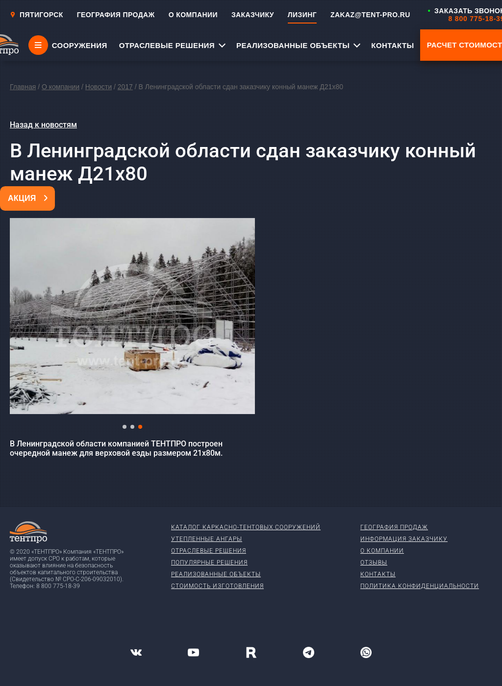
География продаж (394, 527)
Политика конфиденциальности (419, 586)
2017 (125, 87)
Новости (98, 87)
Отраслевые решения (208, 550)
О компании (60, 87)
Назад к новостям (43, 124)
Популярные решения (209, 562)
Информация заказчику (404, 539)
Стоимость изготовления (217, 586)
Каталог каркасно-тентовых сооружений (246, 527)
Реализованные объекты (216, 574)
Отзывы (373, 562)
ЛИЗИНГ (302, 15)
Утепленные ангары (206, 539)
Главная (23, 87)
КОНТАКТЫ (392, 45)
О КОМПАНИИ (193, 15)
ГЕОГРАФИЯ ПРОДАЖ (116, 15)
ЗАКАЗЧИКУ (252, 15)
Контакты (378, 574)
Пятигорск (36, 15)
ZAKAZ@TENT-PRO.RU (370, 15)
